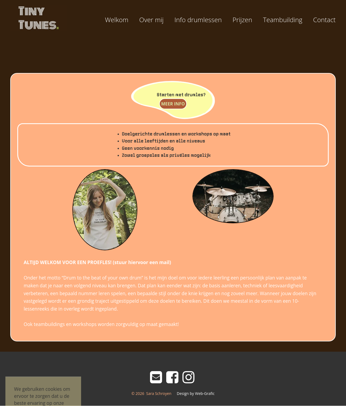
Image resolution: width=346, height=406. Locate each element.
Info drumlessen (198, 19)
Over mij (151, 19)
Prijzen (242, 19)
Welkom (116, 19)
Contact (324, 19)
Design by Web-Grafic (196, 393)
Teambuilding (282, 19)
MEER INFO (173, 104)
